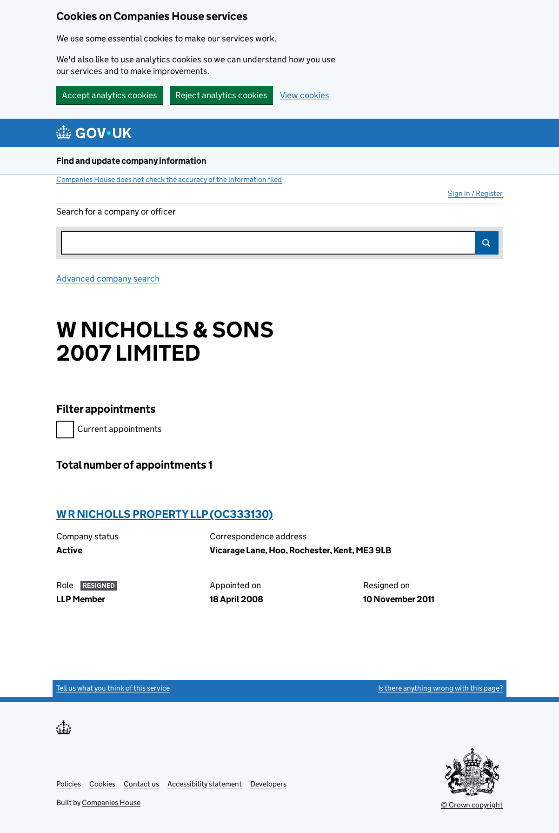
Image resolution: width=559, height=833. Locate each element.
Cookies (102, 783)
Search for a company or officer (116, 211)
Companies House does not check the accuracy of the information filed (169, 179)
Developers (268, 783)
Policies (68, 783)
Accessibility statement (204, 783)
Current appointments (109, 430)
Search (487, 243)
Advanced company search (108, 278)
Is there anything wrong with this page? (440, 688)
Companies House (111, 802)
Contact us (141, 783)
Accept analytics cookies (109, 95)
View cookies (304, 95)
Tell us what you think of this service (113, 688)
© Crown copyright (472, 804)
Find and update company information (131, 160)
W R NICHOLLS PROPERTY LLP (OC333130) (164, 514)
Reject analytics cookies (221, 95)
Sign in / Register (475, 193)
